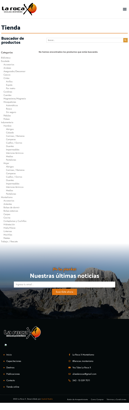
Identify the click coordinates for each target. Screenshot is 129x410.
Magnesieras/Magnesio (15, 98)
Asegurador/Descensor (14, 71)
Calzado (10, 132)
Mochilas (8, 234)
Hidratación (9, 224)
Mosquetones (10, 102)
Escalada (5, 61)
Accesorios (9, 64)
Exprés (9, 85)
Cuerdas (7, 95)
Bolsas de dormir (12, 207)
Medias (9, 156)
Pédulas (7, 115)
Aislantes (8, 204)
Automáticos (12, 105)
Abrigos (10, 129)
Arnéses (7, 68)
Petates (7, 238)
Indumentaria (7, 122)
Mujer (6, 163)
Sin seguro (11, 112)
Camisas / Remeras (15, 136)
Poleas (7, 119)
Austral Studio (47, 399)
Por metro (10, 88)
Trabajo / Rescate (9, 241)
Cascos (7, 74)
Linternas (8, 231)
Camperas (11, 139)
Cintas (6, 78)
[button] (125, 9)
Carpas (7, 214)
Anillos (9, 81)
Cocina (7, 217)
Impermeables (12, 149)
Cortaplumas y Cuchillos (15, 221)
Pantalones (11, 159)
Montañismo (7, 197)
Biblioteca (5, 57)
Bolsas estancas (11, 210)
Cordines (8, 91)
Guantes (10, 146)
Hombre (7, 125)
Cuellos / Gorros (14, 142)
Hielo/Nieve (9, 228)
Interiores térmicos (14, 153)
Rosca (9, 108)
